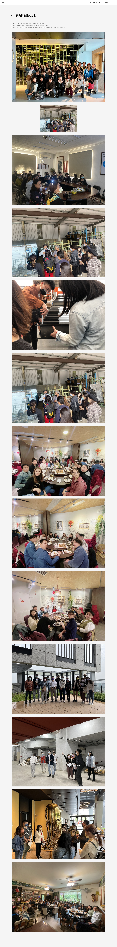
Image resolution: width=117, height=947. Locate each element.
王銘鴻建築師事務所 (102, 2)
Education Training (16, 11)
